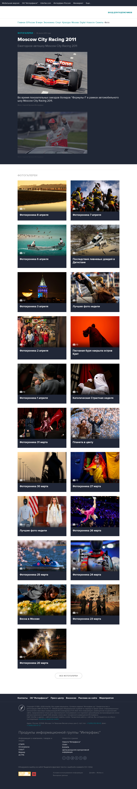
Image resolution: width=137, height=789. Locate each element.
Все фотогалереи (68, 676)
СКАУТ (21, 750)
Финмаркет (78, 3)
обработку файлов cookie (49, 719)
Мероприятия (106, 698)
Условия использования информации (68, 773)
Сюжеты (100, 22)
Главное (21, 22)
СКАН (64, 745)
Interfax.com (45, 3)
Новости (90, 22)
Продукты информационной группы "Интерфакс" (60, 732)
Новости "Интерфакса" (71, 742)
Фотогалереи (25, 33)
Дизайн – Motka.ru (96, 773)
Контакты (23, 698)
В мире (39, 22)
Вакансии (71, 698)
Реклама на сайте (87, 698)
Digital (83, 22)
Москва (75, 22)
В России (30, 22)
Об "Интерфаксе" (30, 3)
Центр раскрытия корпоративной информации (75, 751)
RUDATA (65, 747)
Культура (66, 22)
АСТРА (21, 755)
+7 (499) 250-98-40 (94, 723)
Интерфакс (68, 12)
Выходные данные (60, 775)
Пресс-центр (57, 698)
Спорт (58, 22)
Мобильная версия (10, 3)
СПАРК (22, 744)
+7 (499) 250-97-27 (34, 725)
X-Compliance (24, 747)
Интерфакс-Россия (62, 3)
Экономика (49, 22)
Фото (107, 22)
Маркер (22, 752)
